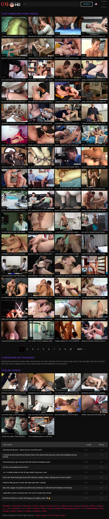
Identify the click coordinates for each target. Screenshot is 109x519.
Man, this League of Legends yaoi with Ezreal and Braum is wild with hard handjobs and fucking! (37, 488)
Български (36, 511)
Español (58, 508)
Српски (35, 506)
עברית (23, 508)
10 (71, 349)
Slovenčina (27, 506)
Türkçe (43, 508)
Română (36, 508)
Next (79, 349)
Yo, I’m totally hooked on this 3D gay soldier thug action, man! (25, 472)
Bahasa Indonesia (69, 508)
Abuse (44, 515)
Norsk (42, 506)
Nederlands (7, 506)
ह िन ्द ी (81, 508)
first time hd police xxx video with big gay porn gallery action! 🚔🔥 (26, 498)
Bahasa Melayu (92, 508)
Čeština (92, 506)
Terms (63, 515)
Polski (29, 508)
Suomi (70, 506)
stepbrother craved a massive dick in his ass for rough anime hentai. (27, 493)
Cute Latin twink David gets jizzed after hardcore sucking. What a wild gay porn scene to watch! (37, 477)
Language (96, 4)
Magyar (99, 506)
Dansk (44, 511)
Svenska (28, 511)
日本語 (63, 506)
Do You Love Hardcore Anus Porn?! (15, 467)
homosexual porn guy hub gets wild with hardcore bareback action (26, 462)
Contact (37, 515)
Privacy (56, 515)
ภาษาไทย (49, 506)
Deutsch (77, 506)
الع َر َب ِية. (6, 508)
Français (6, 511)
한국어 (56, 506)
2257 (50, 515)
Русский (50, 508)
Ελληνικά (85, 506)
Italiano (20, 511)
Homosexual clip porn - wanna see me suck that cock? (22, 450)
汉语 (101, 508)
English (13, 511)
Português (15, 508)
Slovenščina (17, 506)
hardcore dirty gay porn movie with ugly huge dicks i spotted (24, 482)
